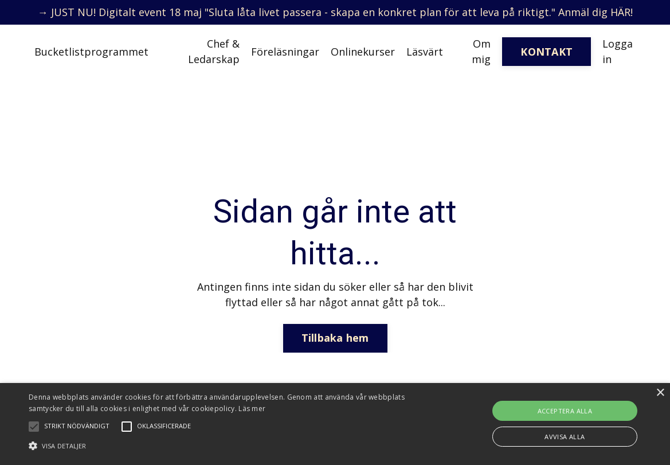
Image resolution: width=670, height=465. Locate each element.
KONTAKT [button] (546, 51)
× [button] (660, 393)
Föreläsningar (285, 51)
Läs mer (251, 408)
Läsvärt (424, 51)
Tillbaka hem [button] (335, 338)
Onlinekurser (363, 51)
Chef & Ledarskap (214, 51)
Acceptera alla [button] (565, 411)
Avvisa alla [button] (564, 436)
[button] (228, 445)
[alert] (335, 424)
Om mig (481, 51)
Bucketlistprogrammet (91, 51)
